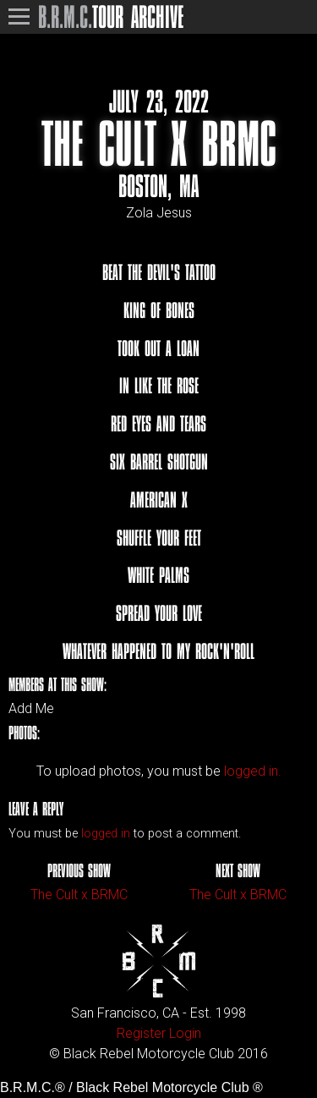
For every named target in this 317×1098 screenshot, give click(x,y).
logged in (105, 833)
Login (185, 1033)
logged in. (252, 771)
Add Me (31, 709)
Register (141, 1033)
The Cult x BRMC (79, 895)
